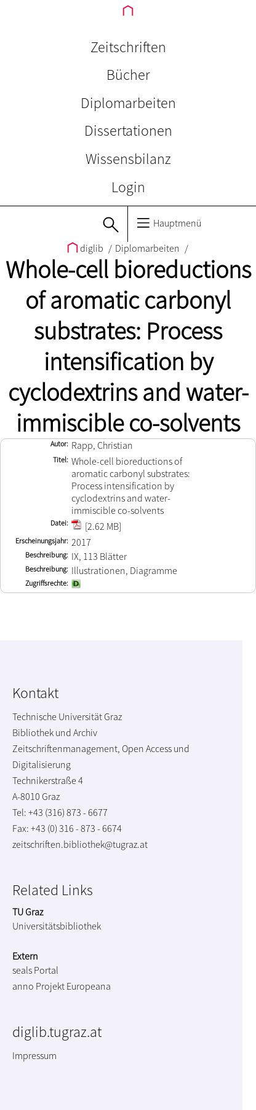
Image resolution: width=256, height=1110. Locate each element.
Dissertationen (128, 130)
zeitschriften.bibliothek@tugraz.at (80, 844)
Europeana (88, 986)
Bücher (128, 74)
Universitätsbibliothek (56, 926)
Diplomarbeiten (128, 102)
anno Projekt (38, 986)
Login (128, 186)
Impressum (34, 1055)
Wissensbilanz (128, 158)
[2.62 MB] (96, 526)
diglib (86, 248)
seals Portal (35, 970)
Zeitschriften (128, 46)
